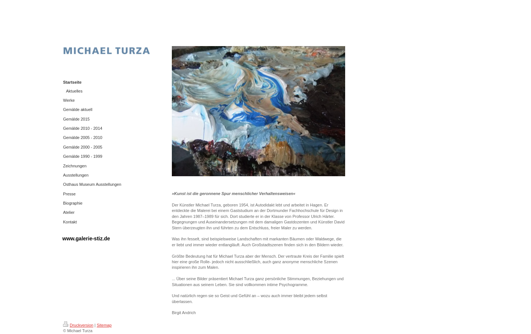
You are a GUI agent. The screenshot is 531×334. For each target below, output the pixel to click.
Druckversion (78, 325)
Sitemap (104, 325)
